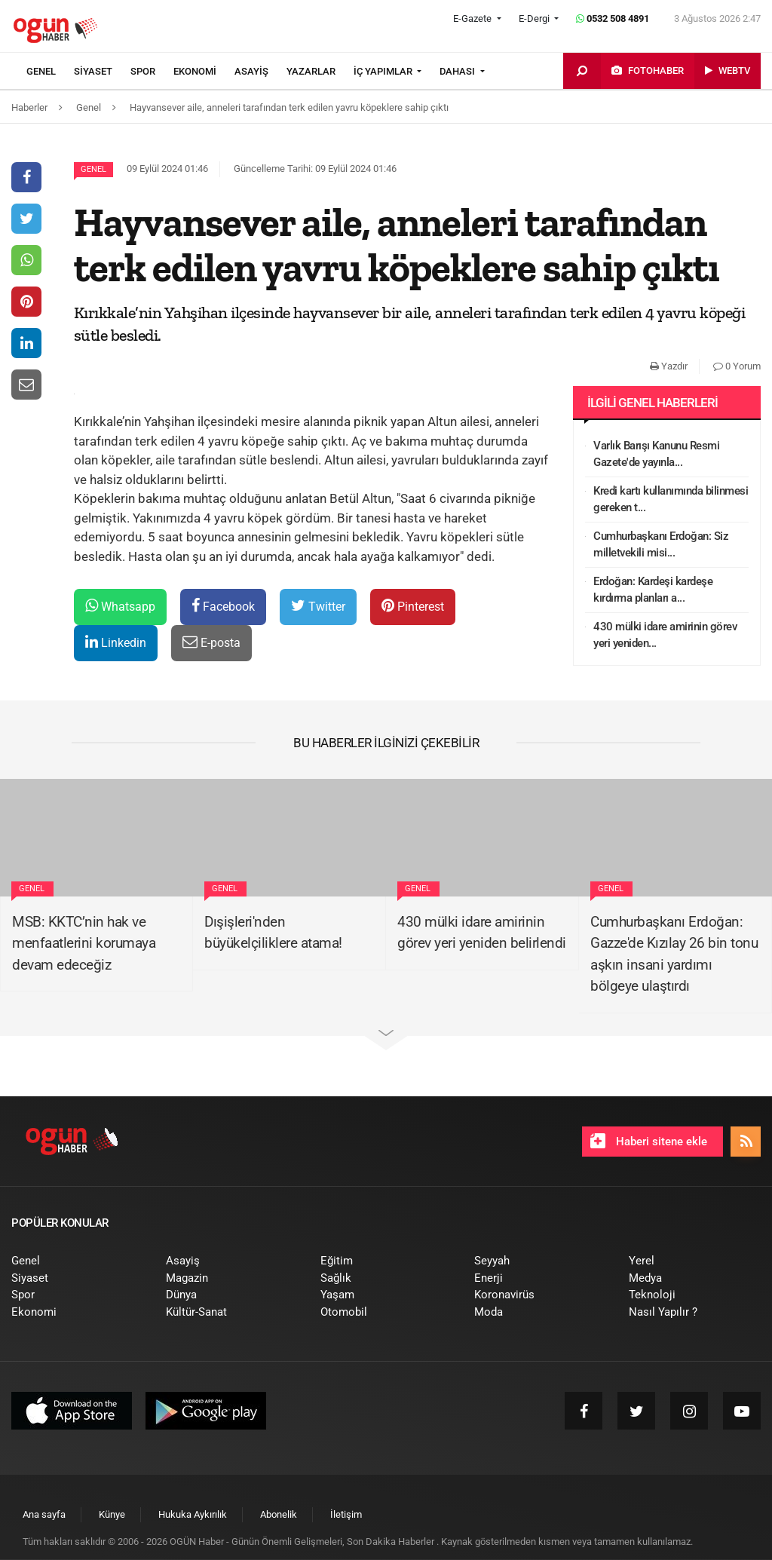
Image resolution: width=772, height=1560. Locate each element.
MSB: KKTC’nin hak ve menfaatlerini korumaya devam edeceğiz (83, 943)
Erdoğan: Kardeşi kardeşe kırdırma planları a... (652, 590)
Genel (93, 169)
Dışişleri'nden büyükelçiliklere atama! (273, 932)
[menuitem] (50, 71)
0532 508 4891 (612, 18)
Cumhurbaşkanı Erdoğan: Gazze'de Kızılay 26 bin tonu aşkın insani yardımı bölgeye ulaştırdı (674, 954)
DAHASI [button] (458, 71)
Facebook (223, 606)
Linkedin (115, 642)
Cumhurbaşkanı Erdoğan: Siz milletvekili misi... (660, 544)
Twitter (318, 606)
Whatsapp (120, 606)
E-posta (211, 642)
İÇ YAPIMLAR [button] (384, 71)
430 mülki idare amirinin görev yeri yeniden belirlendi (481, 932)
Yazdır (669, 366)
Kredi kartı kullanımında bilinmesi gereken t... (670, 499)
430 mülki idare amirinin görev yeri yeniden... (665, 635)
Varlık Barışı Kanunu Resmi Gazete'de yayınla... (656, 454)
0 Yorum (737, 366)
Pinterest (412, 606)
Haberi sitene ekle (648, 1140)
